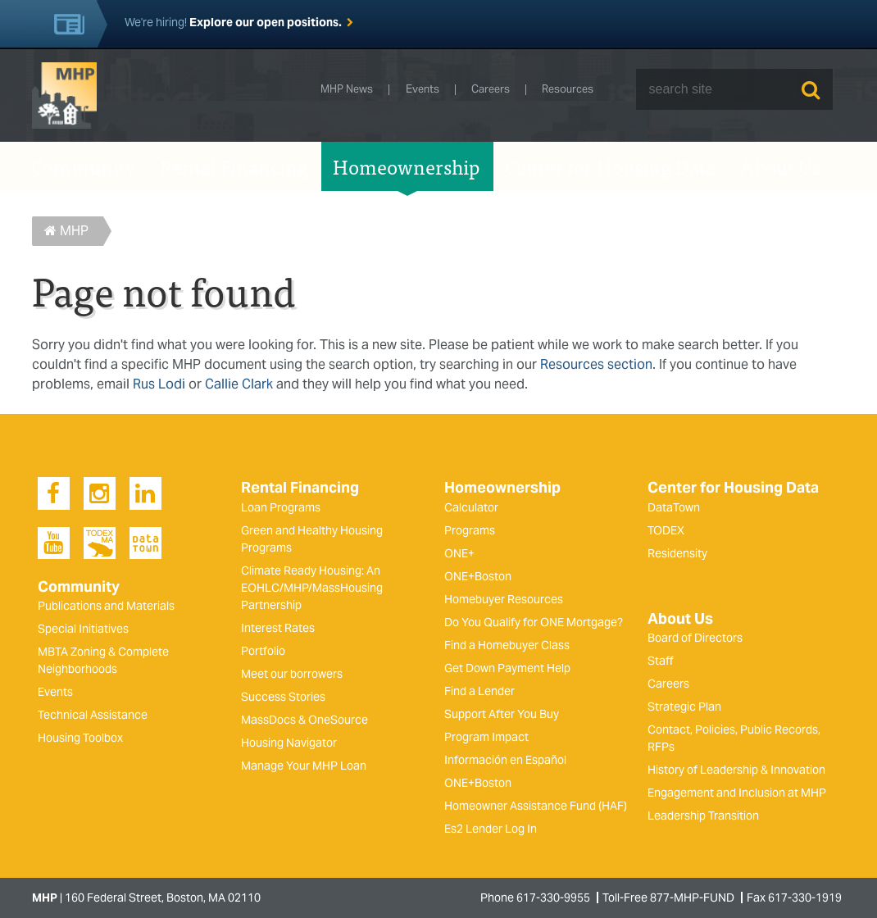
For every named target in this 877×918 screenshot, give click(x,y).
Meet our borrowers (292, 673)
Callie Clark (239, 384)
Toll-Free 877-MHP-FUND (668, 897)
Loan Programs (280, 507)
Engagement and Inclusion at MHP (737, 792)
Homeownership (406, 166)
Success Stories (283, 696)
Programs (469, 530)
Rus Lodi (159, 384)
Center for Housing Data (610, 166)
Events (422, 89)
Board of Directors (695, 637)
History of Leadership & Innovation (736, 769)
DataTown (674, 507)
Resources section (596, 364)
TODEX (666, 530)
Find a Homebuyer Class (507, 645)
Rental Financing (234, 166)
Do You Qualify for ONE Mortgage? (533, 622)
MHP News (346, 89)
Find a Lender (479, 691)
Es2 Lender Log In (490, 828)
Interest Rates (278, 627)
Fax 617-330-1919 (794, 897)
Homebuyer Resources (503, 599)
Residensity (677, 553)
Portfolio (263, 650)
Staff (660, 660)
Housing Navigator (289, 742)
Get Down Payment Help (507, 668)
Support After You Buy (501, 714)
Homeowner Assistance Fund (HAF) (535, 805)
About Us (780, 166)
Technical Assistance (93, 714)
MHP (66, 230)
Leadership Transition (703, 815)
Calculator (471, 507)
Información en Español (505, 759)
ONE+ (459, 553)
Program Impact (486, 736)
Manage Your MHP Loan (303, 765)
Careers (490, 89)
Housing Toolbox (80, 737)
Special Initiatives (83, 628)
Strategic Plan (684, 706)
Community (83, 166)
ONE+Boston (477, 576)
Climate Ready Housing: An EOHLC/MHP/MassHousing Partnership (312, 587)
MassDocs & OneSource (304, 719)
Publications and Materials (106, 605)
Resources (567, 89)
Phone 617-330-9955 (535, 897)
